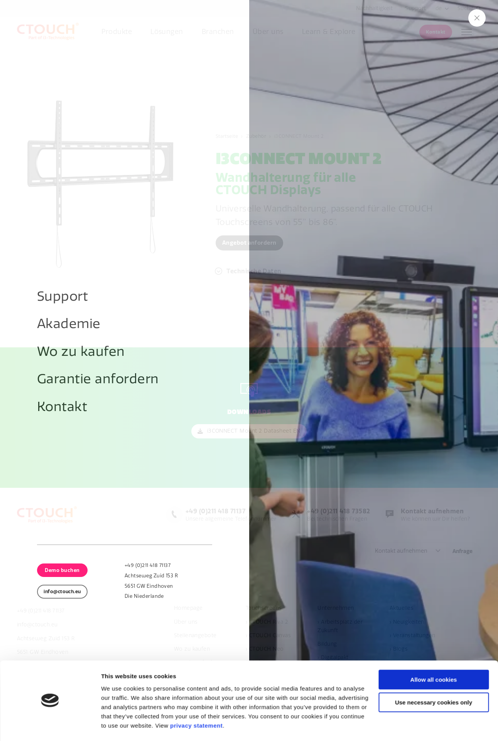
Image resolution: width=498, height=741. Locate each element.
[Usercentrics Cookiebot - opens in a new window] (50, 726)
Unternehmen (335, 608)
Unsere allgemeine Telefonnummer (227, 515)
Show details (119, 725)
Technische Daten (254, 271)
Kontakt (435, 32)
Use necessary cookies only (433, 681)
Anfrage (462, 551)
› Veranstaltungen (413, 635)
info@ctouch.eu (38, 624)
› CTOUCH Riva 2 (267, 622)
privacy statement (196, 704)
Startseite (228, 136)
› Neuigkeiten (407, 622)
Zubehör (257, 136)
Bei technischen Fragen (336, 515)
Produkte (116, 32)
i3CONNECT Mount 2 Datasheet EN (254, 431)
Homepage (188, 608)
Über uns (268, 32)
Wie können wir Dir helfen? (434, 515)
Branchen (218, 32)
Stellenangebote (195, 635)
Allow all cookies (433, 658)
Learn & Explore (329, 32)
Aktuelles (402, 608)
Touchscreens (264, 608)
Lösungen (166, 32)
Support (415, 8)
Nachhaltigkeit (374, 8)
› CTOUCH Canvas (268, 635)
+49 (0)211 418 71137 (42, 611)
